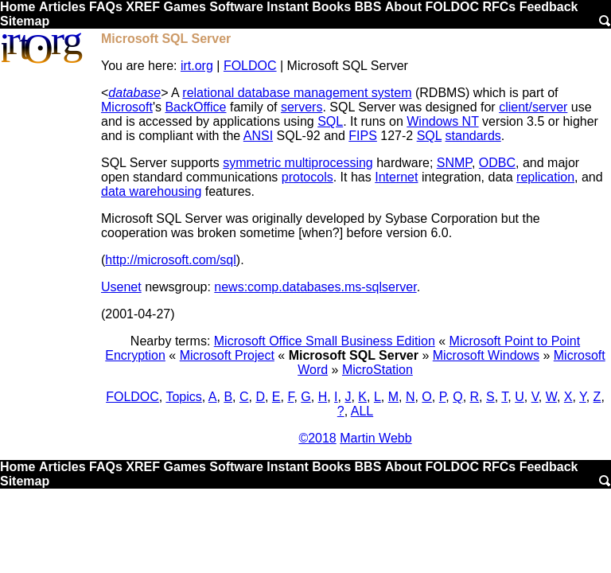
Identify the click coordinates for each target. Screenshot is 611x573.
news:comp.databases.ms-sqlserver (315, 287)
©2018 (317, 438)
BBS (368, 7)
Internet (396, 177)
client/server (533, 107)
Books (331, 7)
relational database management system (296, 92)
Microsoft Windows (486, 355)
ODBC (497, 163)
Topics (183, 396)
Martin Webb (375, 438)
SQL (330, 121)
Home (17, 7)
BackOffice (195, 107)
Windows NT (442, 121)
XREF (143, 7)
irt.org (197, 65)
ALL (362, 411)
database (134, 92)
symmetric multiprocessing (297, 163)
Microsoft (127, 107)
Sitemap (24, 21)
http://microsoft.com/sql (170, 260)
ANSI (258, 135)
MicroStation (377, 369)
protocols (307, 177)
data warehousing (151, 191)
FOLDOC (452, 7)
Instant (287, 7)
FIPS (362, 135)
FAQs (106, 7)
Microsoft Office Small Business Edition (324, 341)
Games (184, 7)
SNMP (454, 163)
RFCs (499, 7)
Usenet (121, 287)
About (403, 7)
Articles (62, 7)
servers (301, 107)
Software (236, 7)
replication (545, 177)
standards (473, 135)
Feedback (549, 7)
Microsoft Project (227, 355)
